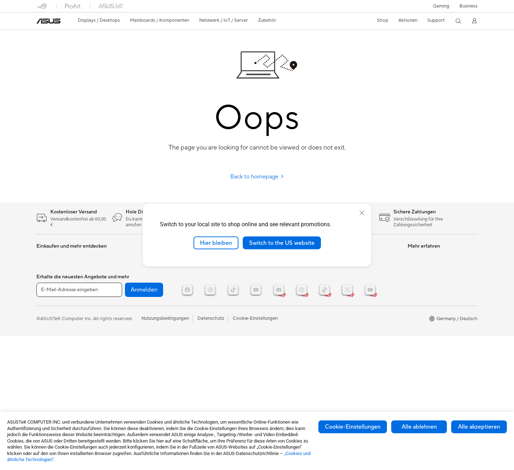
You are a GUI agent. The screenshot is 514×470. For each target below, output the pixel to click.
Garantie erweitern (278, 327)
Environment (272, 391)
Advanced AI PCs (426, 321)
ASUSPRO (419, 257)
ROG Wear (419, 278)
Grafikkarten (49, 300)
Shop (382, 20)
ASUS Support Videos (282, 337)
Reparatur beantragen (282, 278)
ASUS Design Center (430, 289)
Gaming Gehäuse (54, 311)
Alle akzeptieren (479, 426)
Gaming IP (195, 327)
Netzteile (119, 257)
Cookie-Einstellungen (353, 426)
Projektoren (48, 268)
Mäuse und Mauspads (207, 268)
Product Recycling (278, 359)
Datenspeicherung (129, 289)
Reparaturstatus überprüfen (288, 268)
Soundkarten (123, 268)
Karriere (342, 321)
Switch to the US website (281, 242)
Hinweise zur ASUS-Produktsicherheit (280, 313)
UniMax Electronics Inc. (358, 353)
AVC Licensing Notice (430, 300)
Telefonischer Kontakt (282, 289)
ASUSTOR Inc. (348, 332)
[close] (362, 213)
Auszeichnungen (350, 278)
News (339, 268)
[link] (48, 21)
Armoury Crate (423, 332)
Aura (413, 342)
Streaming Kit (198, 289)
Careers (341, 375)
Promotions (420, 268)
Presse (340, 289)
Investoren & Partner (355, 300)
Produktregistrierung (281, 300)
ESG (263, 381)
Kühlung (45, 322)
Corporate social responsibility (365, 364)
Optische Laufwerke (131, 278)
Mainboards (49, 290)
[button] (441, 6)
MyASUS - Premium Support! (290, 348)
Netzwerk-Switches (131, 311)
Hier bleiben (216, 242)
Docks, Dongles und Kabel (211, 316)
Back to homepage (257, 176)
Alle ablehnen (419, 426)
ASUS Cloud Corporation (360, 342)
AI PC (414, 310)
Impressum (345, 310)
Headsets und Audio (205, 278)
